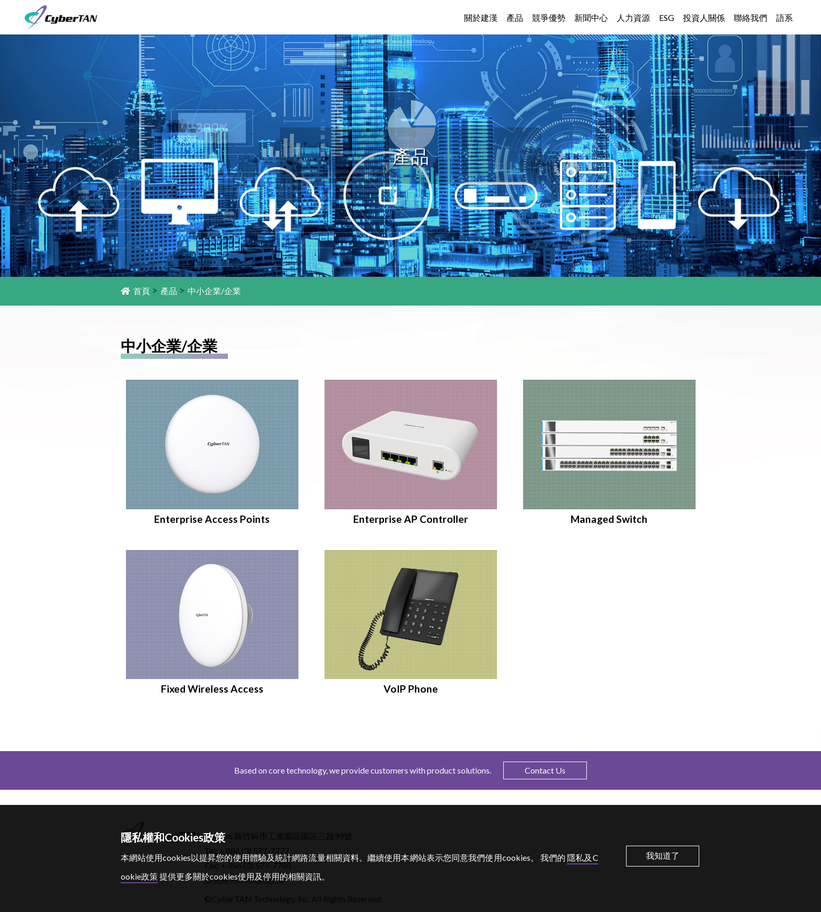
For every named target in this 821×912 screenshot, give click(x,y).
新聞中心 (591, 17)
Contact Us (545, 770)
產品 (514, 17)
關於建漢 (481, 17)
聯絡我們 (750, 17)
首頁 (135, 291)
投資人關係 (704, 17)
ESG (666, 17)
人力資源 (633, 17)
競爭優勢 (548, 17)
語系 (784, 17)
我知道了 (662, 855)
